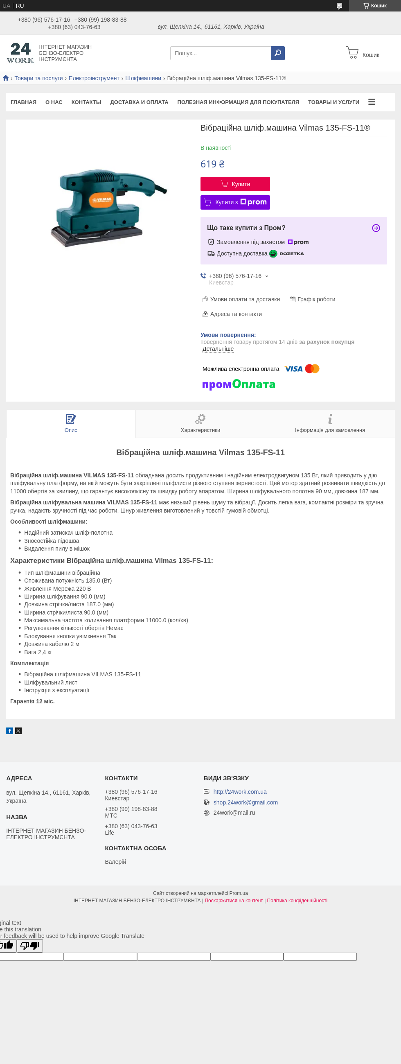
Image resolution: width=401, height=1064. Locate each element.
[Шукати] (278, 53)
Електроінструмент (94, 78)
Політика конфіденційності (297, 901)
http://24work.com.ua (240, 791)
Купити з (240, 202)
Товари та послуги (38, 78)
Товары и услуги (333, 102)
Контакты (86, 102)
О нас (54, 102)
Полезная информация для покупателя (239, 102)
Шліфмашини (143, 78)
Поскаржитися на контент (234, 901)
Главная (23, 102)
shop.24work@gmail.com (246, 803)
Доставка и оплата (139, 102)
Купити (241, 184)
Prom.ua (239, 893)
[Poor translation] (30, 946)
